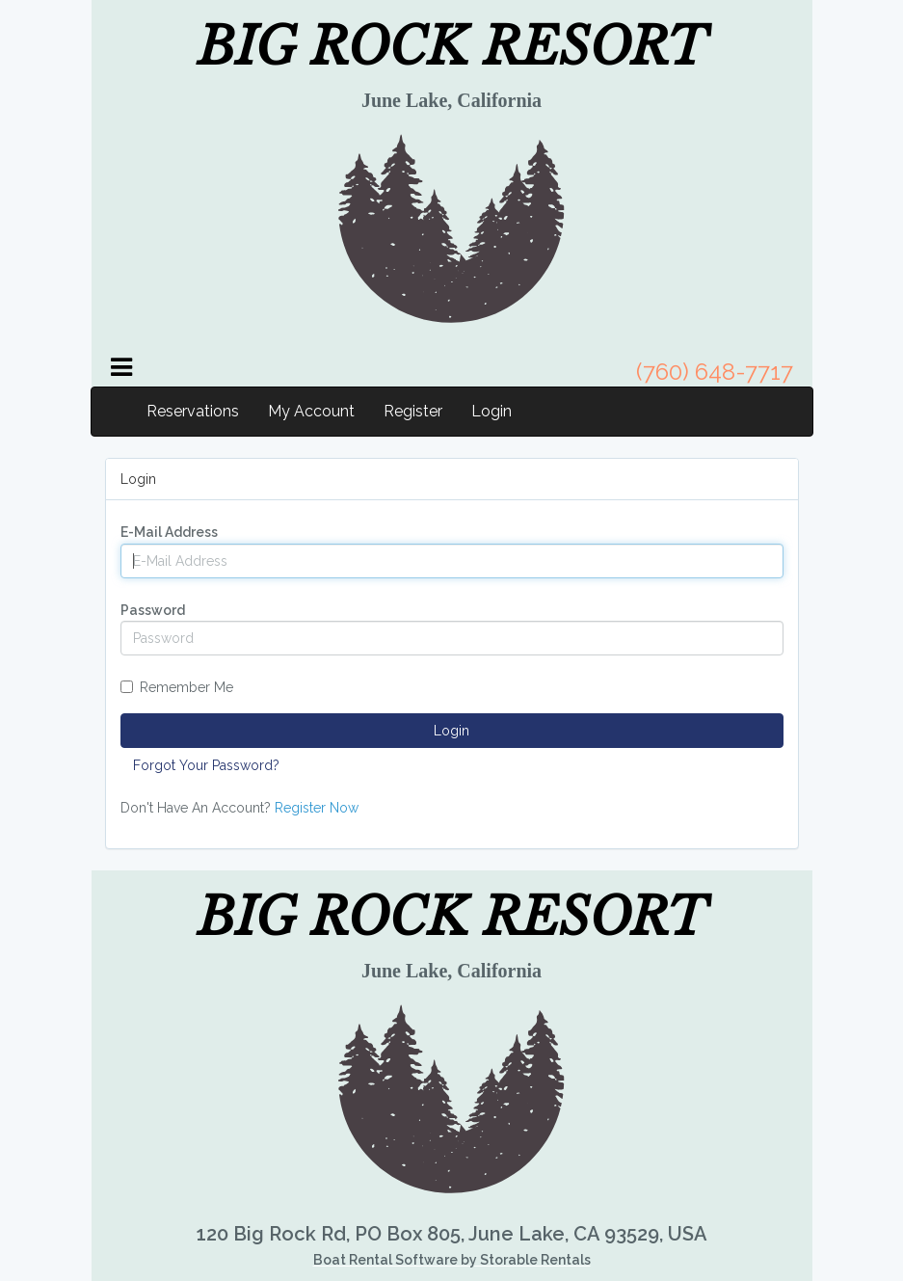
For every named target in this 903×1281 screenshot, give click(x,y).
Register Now (317, 807)
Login (491, 411)
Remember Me (176, 687)
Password (152, 610)
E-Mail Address (169, 532)
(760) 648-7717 (714, 372)
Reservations (192, 411)
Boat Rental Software (452, 1260)
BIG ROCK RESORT (452, 46)
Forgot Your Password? (206, 765)
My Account (311, 411)
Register (413, 411)
